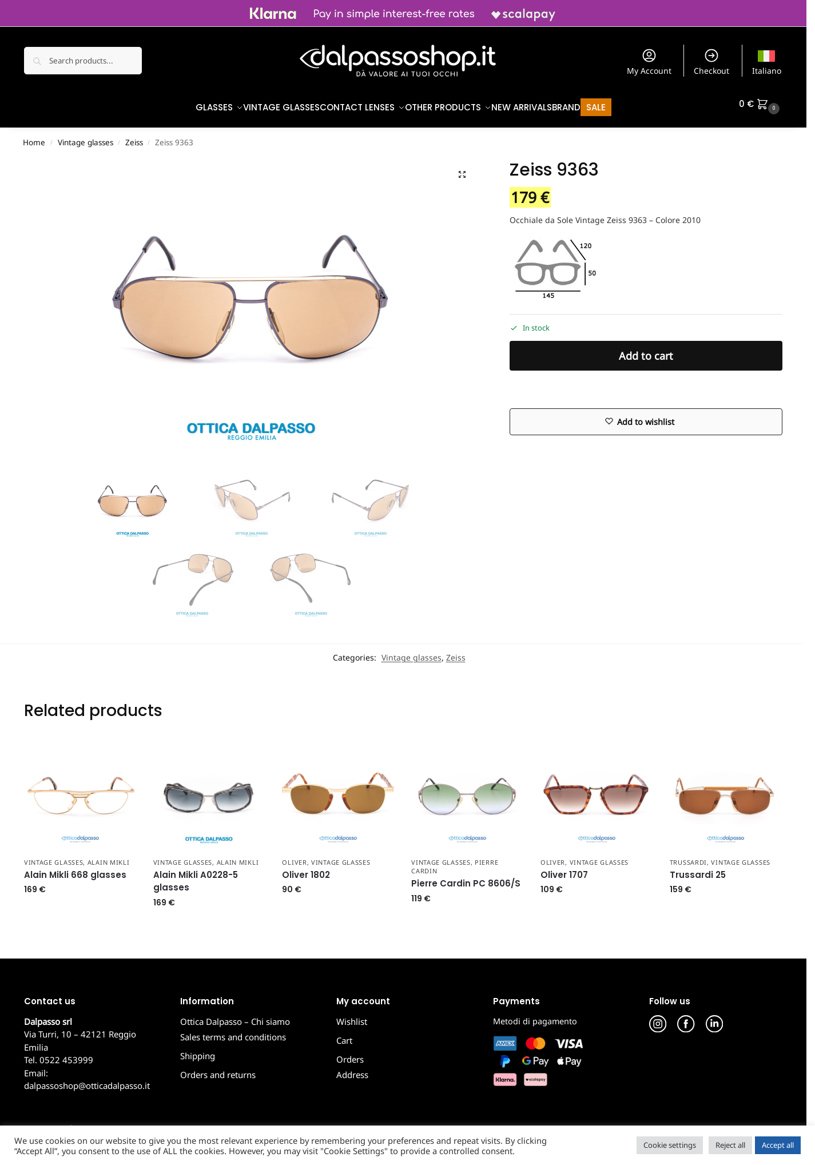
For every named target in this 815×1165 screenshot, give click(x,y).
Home (34, 137)
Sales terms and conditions (233, 1031)
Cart (344, 1034)
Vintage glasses (85, 137)
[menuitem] (767, 61)
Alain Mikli (109, 856)
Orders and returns (218, 1069)
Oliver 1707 (564, 869)
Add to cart (646, 350)
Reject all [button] (730, 1145)
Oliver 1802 (306, 869)
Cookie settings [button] (669, 1145)
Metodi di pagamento (535, 1015)
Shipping (197, 1050)
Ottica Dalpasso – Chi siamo (235, 1015)
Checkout (711, 61)
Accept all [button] (778, 1145)
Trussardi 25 (698, 869)
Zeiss (134, 137)
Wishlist (351, 1015)
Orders (350, 1053)
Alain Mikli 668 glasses (75, 869)
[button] (760, 104)
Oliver (294, 856)
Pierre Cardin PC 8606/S (465, 878)
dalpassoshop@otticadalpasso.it (87, 1080)
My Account (649, 61)
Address (352, 1069)
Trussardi (688, 856)
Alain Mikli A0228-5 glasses (195, 875)
